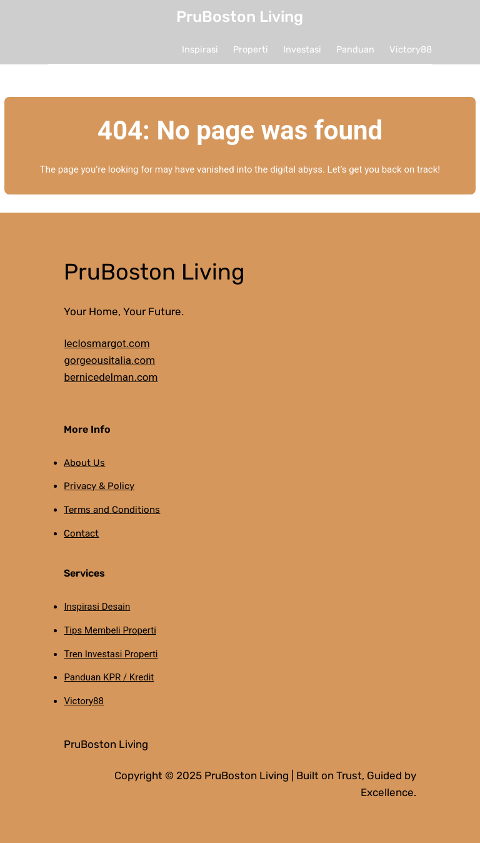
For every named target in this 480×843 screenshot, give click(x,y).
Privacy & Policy (99, 486)
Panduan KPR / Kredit (109, 677)
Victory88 (84, 701)
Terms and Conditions (112, 509)
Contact (81, 533)
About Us (84, 462)
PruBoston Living (239, 17)
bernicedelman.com (111, 377)
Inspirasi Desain (97, 606)
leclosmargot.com (106, 343)
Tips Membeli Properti (110, 630)
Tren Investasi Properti (111, 654)
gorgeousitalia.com (109, 360)
